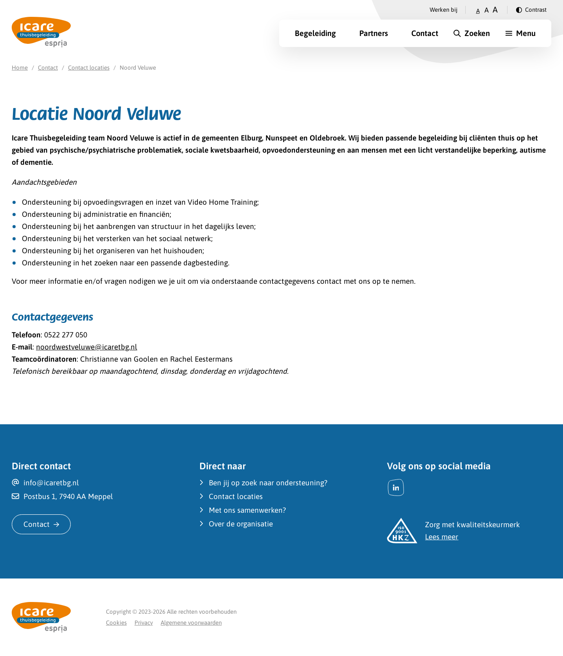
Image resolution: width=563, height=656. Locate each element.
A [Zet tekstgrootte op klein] (478, 10)
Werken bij (443, 9)
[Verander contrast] (531, 9)
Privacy (143, 622)
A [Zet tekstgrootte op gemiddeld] (486, 10)
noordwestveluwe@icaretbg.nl (86, 346)
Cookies (116, 622)
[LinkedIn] (396, 487)
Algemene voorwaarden (191, 622)
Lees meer (441, 536)
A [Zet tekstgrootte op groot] (495, 9)
